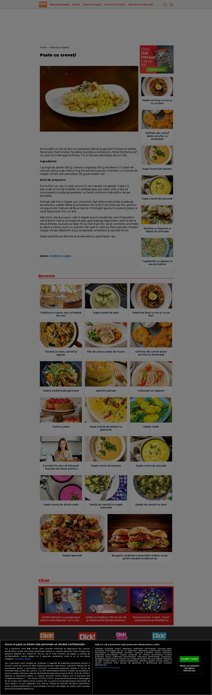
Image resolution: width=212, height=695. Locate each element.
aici (25, 678)
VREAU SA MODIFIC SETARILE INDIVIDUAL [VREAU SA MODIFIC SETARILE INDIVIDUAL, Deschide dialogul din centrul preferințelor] (189, 668)
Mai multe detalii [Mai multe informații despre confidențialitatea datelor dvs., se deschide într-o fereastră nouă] (23, 659)
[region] (106, 667)
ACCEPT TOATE (189, 659)
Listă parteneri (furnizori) (107, 668)
